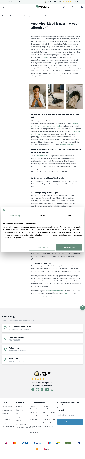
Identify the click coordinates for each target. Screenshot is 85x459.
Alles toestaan (69, 247)
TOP (82, 307)
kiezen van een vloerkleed (54, 290)
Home (4, 16)
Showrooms (20, 410)
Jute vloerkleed (35, 416)
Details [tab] (42, 216)
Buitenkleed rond (35, 423)
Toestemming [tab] (14, 216)
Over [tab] (70, 216)
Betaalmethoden (7, 410)
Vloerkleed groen (49, 419)
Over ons (19, 407)
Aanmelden (70, 422)
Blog (17, 414)
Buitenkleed (34, 419)
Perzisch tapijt (34, 412)
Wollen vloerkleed (49, 412)
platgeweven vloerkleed (51, 126)
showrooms (66, 293)
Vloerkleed (46, 416)
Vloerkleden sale (35, 426)
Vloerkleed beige (49, 426)
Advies (18, 417)
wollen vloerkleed (43, 155)
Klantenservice (79, 2)
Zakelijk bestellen (21, 424)
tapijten (46, 57)
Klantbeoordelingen (8, 426)
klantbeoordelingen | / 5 (42, 377)
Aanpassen (42, 247)
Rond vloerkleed (48, 423)
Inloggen (5, 423)
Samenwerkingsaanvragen (24, 428)
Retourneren (6, 419)
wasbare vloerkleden (67, 144)
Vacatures (19, 421)
